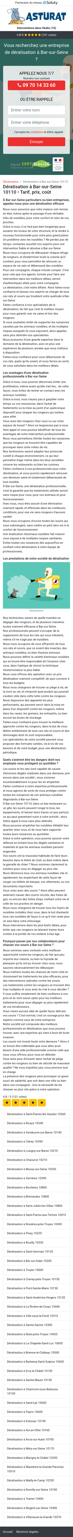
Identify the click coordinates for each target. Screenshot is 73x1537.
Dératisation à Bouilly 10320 (25, 1242)
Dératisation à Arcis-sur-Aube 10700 (30, 1439)
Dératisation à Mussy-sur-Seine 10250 (31, 1169)
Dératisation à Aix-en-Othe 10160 (28, 1430)
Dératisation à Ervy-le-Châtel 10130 (29, 1371)
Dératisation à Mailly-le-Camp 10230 (30, 1480)
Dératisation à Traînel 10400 (25, 1499)
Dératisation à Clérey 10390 (25, 1141)
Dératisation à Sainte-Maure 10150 (29, 1380)
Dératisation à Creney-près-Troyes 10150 (33, 1279)
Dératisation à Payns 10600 (25, 1412)
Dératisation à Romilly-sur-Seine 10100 (32, 1489)
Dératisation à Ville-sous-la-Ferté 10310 (32, 1316)
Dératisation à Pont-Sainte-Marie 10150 (32, 1288)
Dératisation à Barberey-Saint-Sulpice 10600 (35, 1361)
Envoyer (36, 141)
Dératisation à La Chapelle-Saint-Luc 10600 (35, 1343)
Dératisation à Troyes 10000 (25, 1270)
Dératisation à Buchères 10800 (27, 1187)
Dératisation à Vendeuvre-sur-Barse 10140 (34, 1132)
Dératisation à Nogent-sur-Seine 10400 (32, 1508)
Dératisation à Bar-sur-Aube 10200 (29, 1261)
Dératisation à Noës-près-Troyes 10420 (32, 1334)
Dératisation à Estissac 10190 (26, 1421)
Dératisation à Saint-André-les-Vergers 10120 (36, 1297)
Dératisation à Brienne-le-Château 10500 (33, 1352)
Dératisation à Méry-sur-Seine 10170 (30, 1448)
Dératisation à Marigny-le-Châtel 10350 (32, 1458)
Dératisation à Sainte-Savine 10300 (29, 1325)
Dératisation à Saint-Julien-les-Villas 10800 (34, 1206)
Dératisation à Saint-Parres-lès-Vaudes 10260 (36, 1114)
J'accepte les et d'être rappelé (38, 132)
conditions (36, 132)
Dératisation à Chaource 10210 (27, 1160)
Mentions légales (27, 1532)
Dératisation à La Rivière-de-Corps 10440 (33, 1306)
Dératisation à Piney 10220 (24, 1233)
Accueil (7, 1532)
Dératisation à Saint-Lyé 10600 (26, 1403)
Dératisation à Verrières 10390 (26, 1178)
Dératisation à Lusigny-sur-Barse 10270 (32, 1151)
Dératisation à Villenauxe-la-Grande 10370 (34, 1517)
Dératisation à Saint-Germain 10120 (30, 1251)
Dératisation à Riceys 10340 (25, 1123)
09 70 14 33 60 (36, 85)
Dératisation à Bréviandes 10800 (28, 1196)
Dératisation (11, 181)
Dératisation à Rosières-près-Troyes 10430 (34, 1224)
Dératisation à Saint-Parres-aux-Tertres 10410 (36, 1215)
